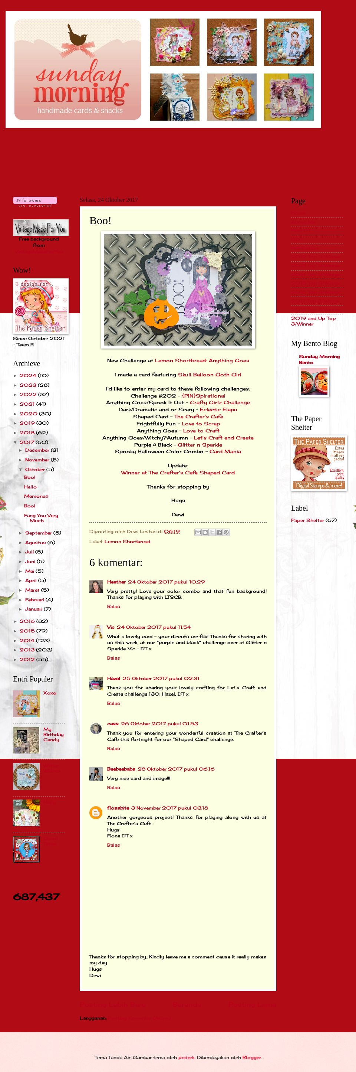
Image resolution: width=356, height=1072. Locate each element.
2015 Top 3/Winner (316, 283)
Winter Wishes (52, 768)
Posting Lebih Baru (113, 1004)
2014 (28, 640)
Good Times (50, 841)
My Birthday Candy (53, 734)
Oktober (35, 469)
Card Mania (225, 451)
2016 (28, 621)
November (38, 460)
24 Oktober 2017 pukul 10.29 (166, 582)
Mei (30, 571)
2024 (29, 375)
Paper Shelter (307, 520)
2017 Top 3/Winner (315, 301)
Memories (36, 496)
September (39, 533)
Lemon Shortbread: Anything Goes (202, 360)
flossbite (118, 808)
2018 (28, 432)
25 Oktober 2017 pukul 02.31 (161, 678)
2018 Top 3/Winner (315, 309)
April (31, 580)
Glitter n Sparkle (200, 445)
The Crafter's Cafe (198, 416)
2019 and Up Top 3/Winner (313, 321)
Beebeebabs (121, 769)
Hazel (113, 678)
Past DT (300, 230)
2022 (29, 394)
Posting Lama (252, 1004)
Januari (34, 609)
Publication (304, 248)
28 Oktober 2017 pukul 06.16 (176, 769)
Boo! (29, 477)
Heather (116, 582)
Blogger (252, 1057)
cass (113, 723)
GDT (296, 239)
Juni (31, 561)
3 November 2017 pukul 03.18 (169, 808)
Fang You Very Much (41, 518)
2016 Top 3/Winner (316, 292)
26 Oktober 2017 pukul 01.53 (159, 723)
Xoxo (49, 693)
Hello (30, 487)
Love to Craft (201, 431)
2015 (28, 631)
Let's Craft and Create (224, 438)
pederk (186, 1057)
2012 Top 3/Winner (316, 256)
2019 (28, 423)
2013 (28, 650)
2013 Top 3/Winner (315, 265)
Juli (30, 552)
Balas (113, 606)
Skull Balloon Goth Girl (209, 375)
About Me (303, 222)
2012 (28, 659)
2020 (29, 413)
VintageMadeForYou (39, 251)
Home (298, 213)
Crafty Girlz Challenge (220, 402)
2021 (28, 404)
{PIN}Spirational (203, 396)
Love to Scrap (201, 423)
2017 (28, 442)
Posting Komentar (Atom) (139, 1018)
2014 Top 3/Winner (315, 274)
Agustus (36, 542)
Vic (111, 627)
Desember (38, 450)
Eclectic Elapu (218, 409)
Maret (33, 590)
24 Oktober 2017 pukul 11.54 (154, 627)
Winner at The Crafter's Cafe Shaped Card (178, 472)
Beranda (187, 1004)
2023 (29, 385)
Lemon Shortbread (128, 541)
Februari (35, 599)
